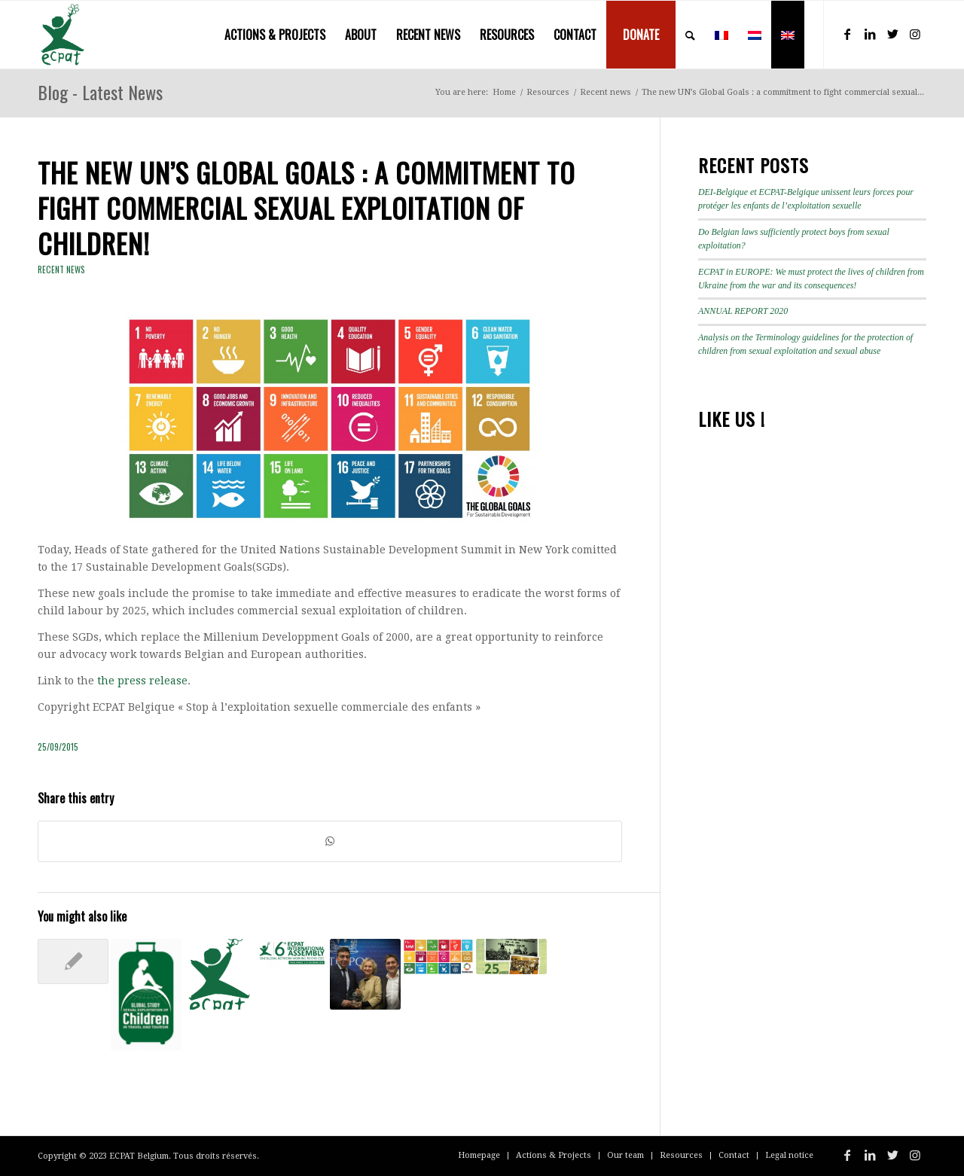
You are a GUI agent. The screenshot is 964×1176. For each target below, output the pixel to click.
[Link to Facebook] (847, 34)
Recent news (61, 270)
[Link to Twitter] (892, 34)
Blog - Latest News (100, 91)
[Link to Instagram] (915, 34)
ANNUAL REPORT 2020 (743, 311)
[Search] (690, 35)
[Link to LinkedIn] (870, 34)
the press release (142, 681)
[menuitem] (275, 35)
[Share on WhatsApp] (329, 841)
